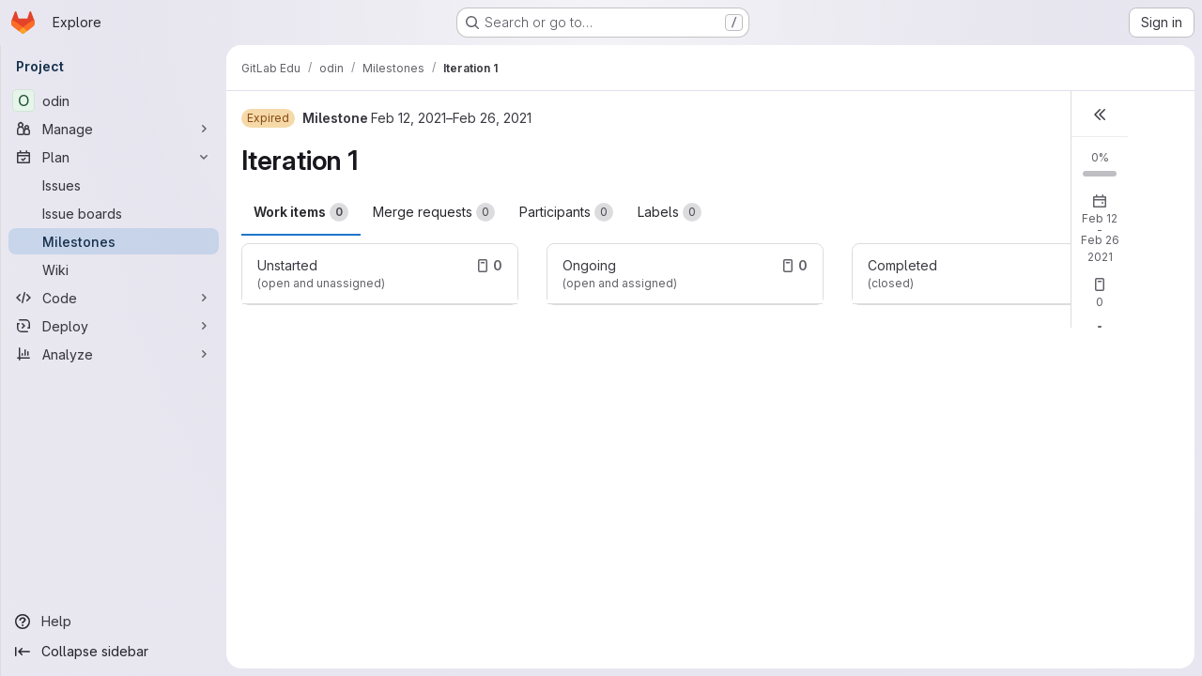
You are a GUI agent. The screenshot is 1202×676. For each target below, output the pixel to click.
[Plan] (113, 157)
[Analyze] (113, 354)
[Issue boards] (113, 213)
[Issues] (113, 185)
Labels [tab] (669, 212)
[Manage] (113, 128)
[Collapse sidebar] (113, 651)
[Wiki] (113, 269)
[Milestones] (113, 241)
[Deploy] (113, 326)
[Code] (113, 297)
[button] (1099, 114)
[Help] (113, 621)
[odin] (113, 100)
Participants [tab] (566, 212)
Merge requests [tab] (434, 212)
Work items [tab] (301, 212)
